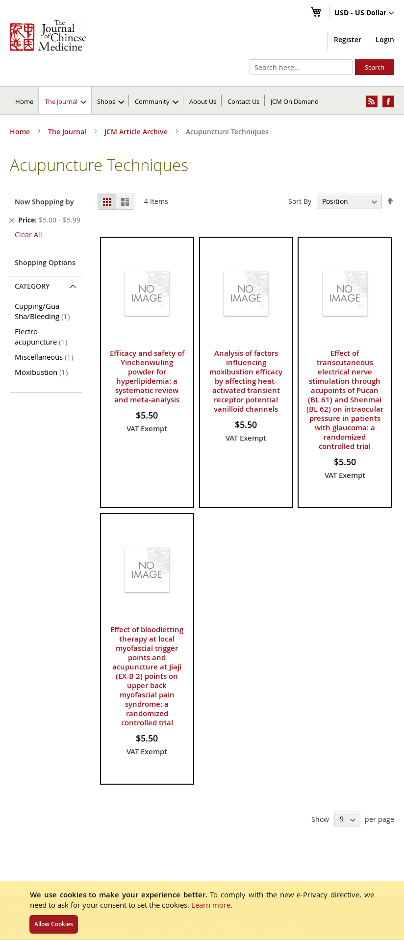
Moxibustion (43, 372)
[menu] (202, 100)
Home (24, 101)
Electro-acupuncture (43, 336)
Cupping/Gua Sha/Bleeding (44, 311)
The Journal (68, 131)
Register (347, 39)
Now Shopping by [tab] (44, 201)
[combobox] (301, 67)
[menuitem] (65, 100)
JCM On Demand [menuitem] (295, 101)
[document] (202, 910)
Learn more (210, 905)
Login (385, 39)
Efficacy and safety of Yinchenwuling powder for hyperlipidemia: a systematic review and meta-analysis (147, 376)
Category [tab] (32, 286)
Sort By (299, 201)
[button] (364, 13)
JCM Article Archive (137, 131)
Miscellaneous (45, 357)
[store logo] (48, 35)
